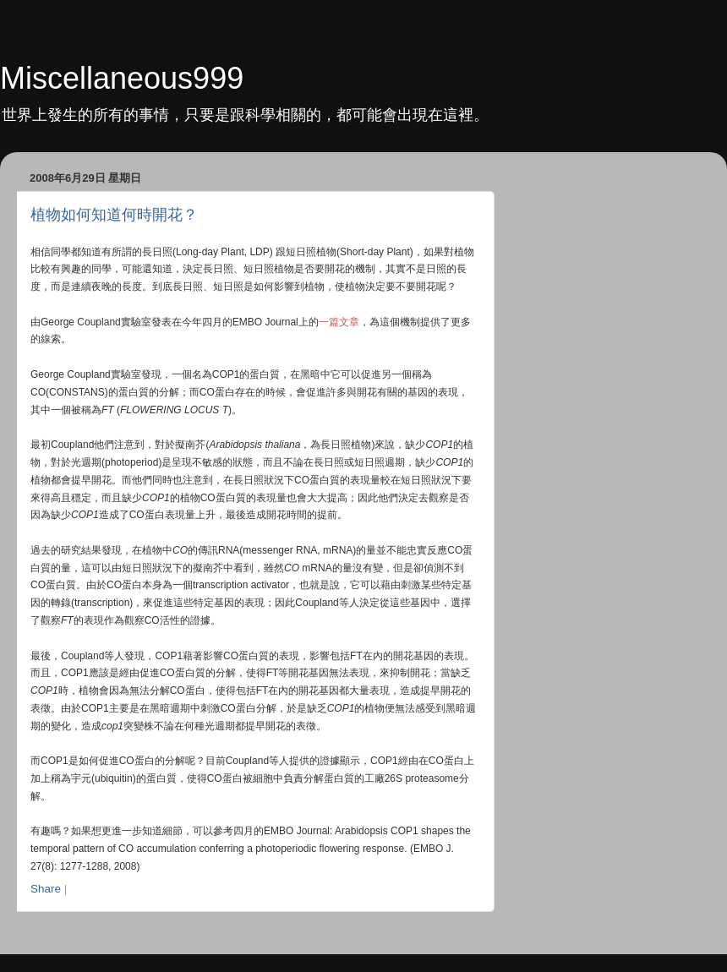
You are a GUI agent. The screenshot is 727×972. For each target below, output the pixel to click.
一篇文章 (339, 322)
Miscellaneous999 (121, 78)
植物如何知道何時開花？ (114, 214)
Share (45, 888)
